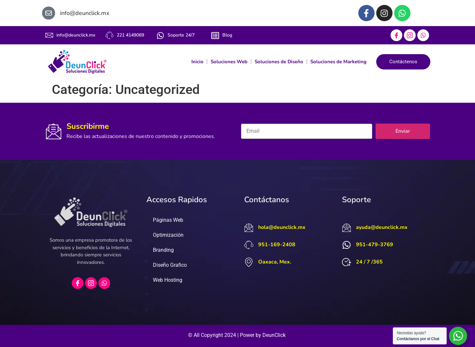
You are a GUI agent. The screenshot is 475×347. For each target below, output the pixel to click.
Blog (227, 35)
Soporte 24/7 (181, 35)
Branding (163, 250)
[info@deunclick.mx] (49, 35)
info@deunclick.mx (75, 35)
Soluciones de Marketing (338, 61)
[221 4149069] (109, 35)
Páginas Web (168, 220)
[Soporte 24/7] (160, 35)
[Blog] (215, 35)
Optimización (168, 235)
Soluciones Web (229, 61)
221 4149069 (130, 35)
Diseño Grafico (170, 265)
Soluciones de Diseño (279, 61)
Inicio (197, 61)
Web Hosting (167, 280)
